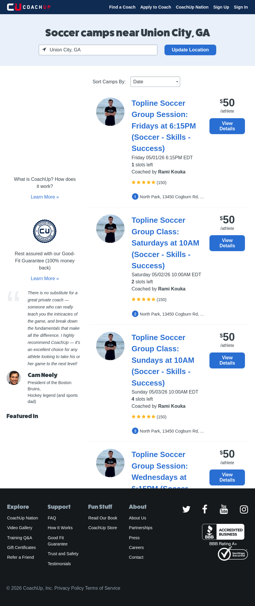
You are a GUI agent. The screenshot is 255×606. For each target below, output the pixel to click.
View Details (227, 126)
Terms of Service (102, 588)
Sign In (241, 7)
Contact (136, 557)
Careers (136, 547)
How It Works (60, 527)
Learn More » (45, 196)
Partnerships (141, 527)
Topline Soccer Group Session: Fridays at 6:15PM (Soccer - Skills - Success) (164, 126)
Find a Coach (122, 7)
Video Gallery (19, 527)
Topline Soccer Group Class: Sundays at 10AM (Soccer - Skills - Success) (163, 360)
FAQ (52, 518)
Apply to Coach (155, 7)
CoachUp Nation (192, 7)
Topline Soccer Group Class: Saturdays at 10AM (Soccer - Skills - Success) (165, 243)
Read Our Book (102, 518)
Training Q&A (19, 537)
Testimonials (59, 563)
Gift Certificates (21, 547)
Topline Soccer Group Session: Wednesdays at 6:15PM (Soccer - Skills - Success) (162, 477)
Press (134, 537)
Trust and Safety (63, 553)
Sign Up (221, 7)
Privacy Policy (69, 588)
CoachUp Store (102, 527)
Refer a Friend (20, 557)
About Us (137, 518)
